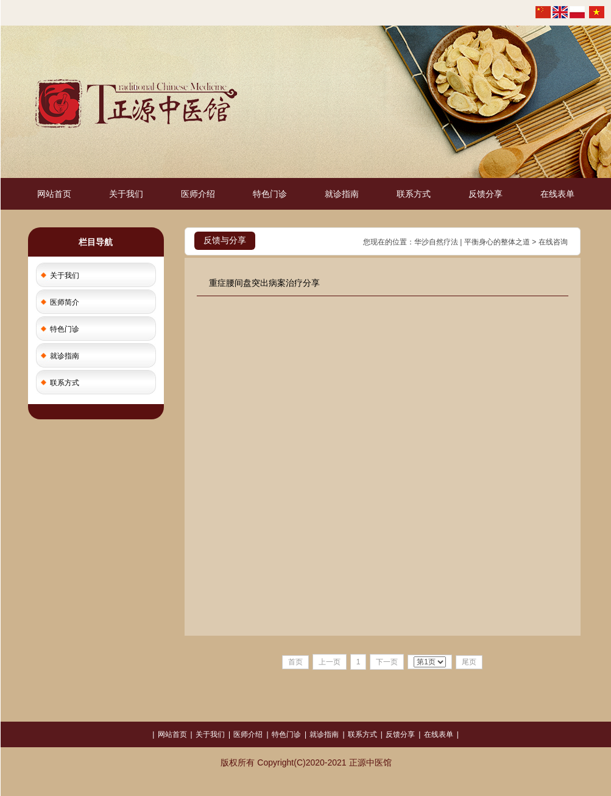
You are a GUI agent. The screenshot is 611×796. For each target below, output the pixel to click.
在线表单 (557, 194)
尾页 (469, 662)
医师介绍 (198, 194)
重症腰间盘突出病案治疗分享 (264, 283)
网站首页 (54, 194)
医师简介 (64, 302)
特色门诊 (270, 194)
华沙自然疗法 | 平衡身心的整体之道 (472, 242)
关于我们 (126, 194)
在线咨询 (553, 242)
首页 (295, 662)
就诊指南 (342, 194)
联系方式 (414, 194)
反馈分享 (485, 194)
